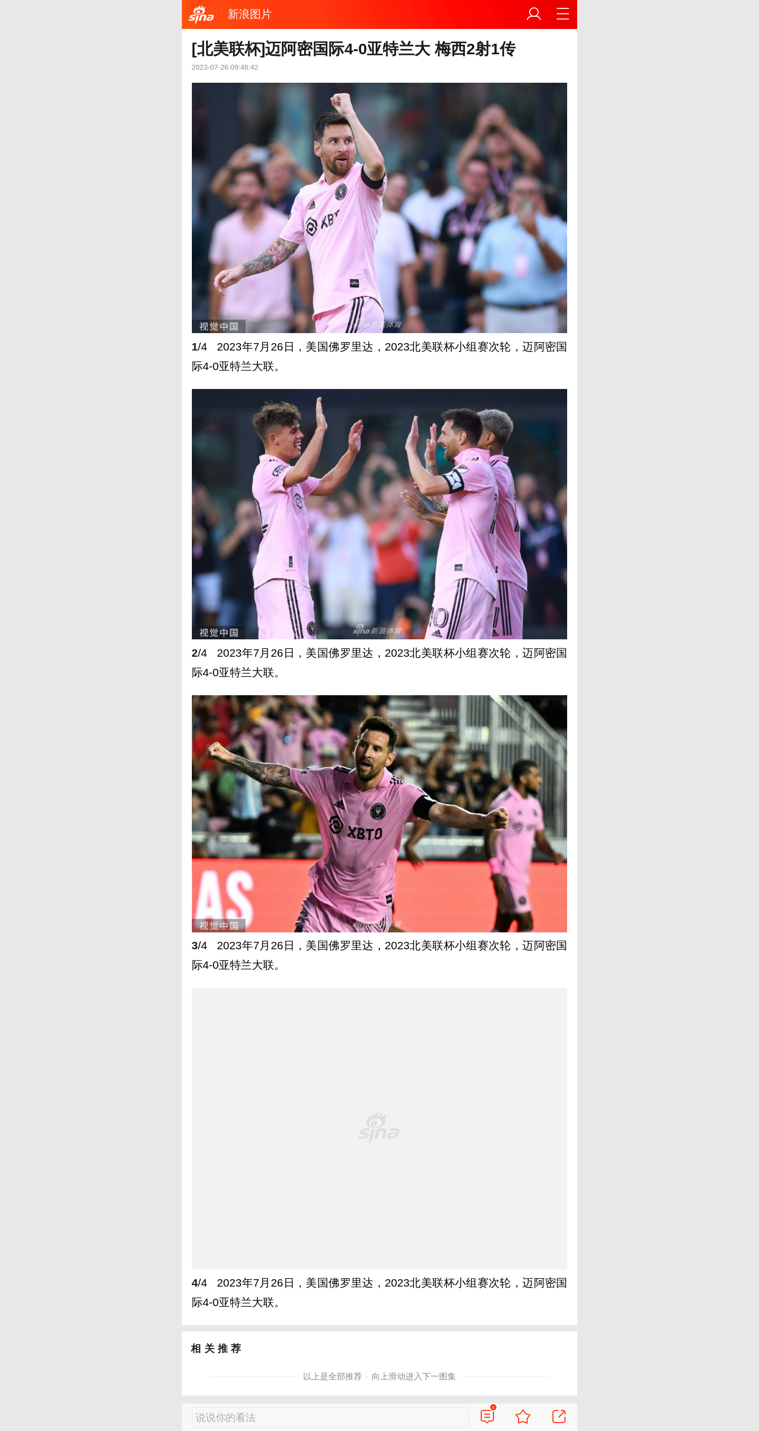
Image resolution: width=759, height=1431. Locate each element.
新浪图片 (250, 14)
